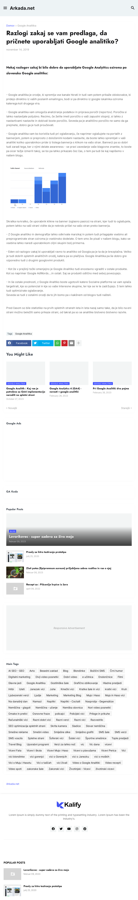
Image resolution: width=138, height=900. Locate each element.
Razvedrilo (97, 719)
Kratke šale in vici (89, 689)
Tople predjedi (120, 738)
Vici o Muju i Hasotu (19, 762)
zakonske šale (35, 768)
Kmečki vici (67, 689)
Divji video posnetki (47, 676)
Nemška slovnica (73, 707)
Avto (32, 670)
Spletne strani (36, 738)
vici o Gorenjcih (58, 756)
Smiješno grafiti (84, 732)
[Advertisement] (69, 453)
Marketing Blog (72, 695)
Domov (10, 25)
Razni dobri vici (42, 719)
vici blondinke (16, 756)
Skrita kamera (58, 725)
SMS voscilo (15, 738)
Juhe (53, 689)
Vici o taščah (43, 762)
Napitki (51, 701)
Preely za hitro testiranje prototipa (46, 552)
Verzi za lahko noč (64, 744)
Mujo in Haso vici (115, 695)
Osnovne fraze (41, 713)
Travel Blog (15, 744)
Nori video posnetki (99, 707)
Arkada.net (22, 8)
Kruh (124, 689)
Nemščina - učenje (47, 707)
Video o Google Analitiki (86, 762)
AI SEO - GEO (16, 670)
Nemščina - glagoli (19, 707)
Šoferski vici (56, 738)
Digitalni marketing (19, 676)
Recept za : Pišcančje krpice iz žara (47, 584)
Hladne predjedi (112, 683)
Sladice (76, 725)
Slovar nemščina (95, 725)
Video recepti (113, 762)
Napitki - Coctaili (70, 701)
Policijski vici (77, 713)
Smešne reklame (18, 732)
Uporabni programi (38, 744)
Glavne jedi (14, 683)
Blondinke (79, 670)
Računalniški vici (18, 719)
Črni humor (116, 670)
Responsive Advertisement (69, 628)
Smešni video (41, 732)
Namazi (37, 701)
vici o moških (101, 756)
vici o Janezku (80, 756)
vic (82, 744)
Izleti (22, 689)
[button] (5, 8)
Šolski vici (74, 738)
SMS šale (104, 732)
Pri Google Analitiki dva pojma (111, 388)
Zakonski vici (56, 768)
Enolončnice (105, 676)
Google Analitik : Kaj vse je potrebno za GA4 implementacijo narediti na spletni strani (25, 392)
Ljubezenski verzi (18, 695)
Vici (123, 750)
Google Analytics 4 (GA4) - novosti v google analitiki (65, 390)
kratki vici (110, 689)
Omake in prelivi (17, 713)
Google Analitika (26, 25)
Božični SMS (97, 670)
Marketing (52, 695)
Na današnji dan (17, 701)
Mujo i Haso (93, 695)
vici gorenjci (37, 756)
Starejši (125, 408)
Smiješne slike (62, 732)
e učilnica (87, 676)
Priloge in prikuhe (99, 713)
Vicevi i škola (34, 750)
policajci (60, 713)
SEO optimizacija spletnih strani (26, 725)
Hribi (11, 689)
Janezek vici (37, 689)
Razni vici (79, 719)
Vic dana (94, 744)
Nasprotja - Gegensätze (99, 701)
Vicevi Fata (14, 750)
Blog (65, 670)
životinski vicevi (105, 768)
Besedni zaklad (49, 670)
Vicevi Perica (108, 750)
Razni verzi (62, 719)
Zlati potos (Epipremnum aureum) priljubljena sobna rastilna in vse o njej (68, 568)
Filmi (120, 676)
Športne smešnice (95, 738)
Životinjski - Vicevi (79, 768)
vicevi (108, 744)
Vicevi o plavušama (84, 750)
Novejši (12, 408)
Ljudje (37, 695)
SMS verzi (120, 732)
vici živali (62, 762)
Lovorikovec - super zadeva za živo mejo (46, 870)
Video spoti (15, 768)
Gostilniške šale (60, 683)
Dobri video (70, 676)
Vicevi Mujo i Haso (57, 750)
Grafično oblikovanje (86, 683)
